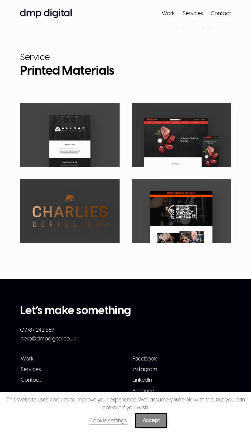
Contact (221, 13)
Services (193, 13)
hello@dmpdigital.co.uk (48, 338)
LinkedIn (142, 380)
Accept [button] (151, 420)
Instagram (144, 369)
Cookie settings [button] (108, 420)
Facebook (144, 358)
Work (168, 13)
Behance (143, 390)
